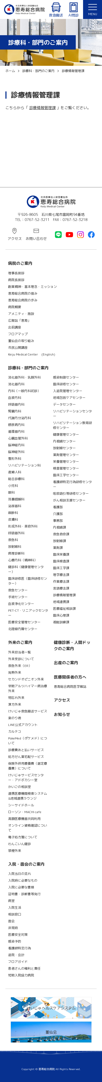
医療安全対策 (18, 934)
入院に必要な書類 (21, 887)
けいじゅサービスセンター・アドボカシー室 (26, 777)
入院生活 (14, 907)
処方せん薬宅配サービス (26, 756)
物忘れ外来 (16, 697)
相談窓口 (14, 914)
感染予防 (14, 941)
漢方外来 (14, 704)
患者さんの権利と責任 (24, 968)
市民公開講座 (18, 347)
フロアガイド (18, 961)
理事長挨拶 (16, 273)
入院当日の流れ (19, 873)
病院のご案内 (20, 263)
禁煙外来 (14, 850)
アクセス (15, 238)
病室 (11, 900)
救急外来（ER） (20, 665)
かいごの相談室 (19, 786)
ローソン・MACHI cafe (24, 812)
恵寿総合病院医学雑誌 (70, 686)
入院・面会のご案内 (26, 864)
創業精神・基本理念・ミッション (32, 286)
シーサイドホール (21, 805)
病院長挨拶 (16, 280)
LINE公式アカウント (23, 724)
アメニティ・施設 (21, 313)
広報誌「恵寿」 (19, 320)
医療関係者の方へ (70, 677)
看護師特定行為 (19, 948)
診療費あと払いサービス (26, 750)
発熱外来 (14, 672)
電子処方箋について (22, 837)
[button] (92, 9)
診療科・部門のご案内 (28, 368)
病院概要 (14, 307)
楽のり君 (14, 718)
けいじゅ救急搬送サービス (27, 711)
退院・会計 (16, 955)
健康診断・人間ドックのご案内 (72, 645)
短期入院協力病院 (21, 975)
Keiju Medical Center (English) (31, 354)
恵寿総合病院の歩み (22, 300)
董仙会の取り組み (21, 340)
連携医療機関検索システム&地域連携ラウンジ (27, 796)
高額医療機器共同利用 (24, 818)
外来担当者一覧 (19, 652)
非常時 (13, 927)
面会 (11, 921)
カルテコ (14, 731)
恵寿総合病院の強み (22, 293)
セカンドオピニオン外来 (26, 679)
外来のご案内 (20, 642)
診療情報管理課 (42, 107)
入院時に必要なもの (22, 880)
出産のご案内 (66, 663)
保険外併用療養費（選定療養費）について (27, 766)
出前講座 (14, 327)
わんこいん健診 (19, 844)
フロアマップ (18, 334)
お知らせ (62, 714)
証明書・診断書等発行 (24, 894)
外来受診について (21, 659)
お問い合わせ (36, 238)
